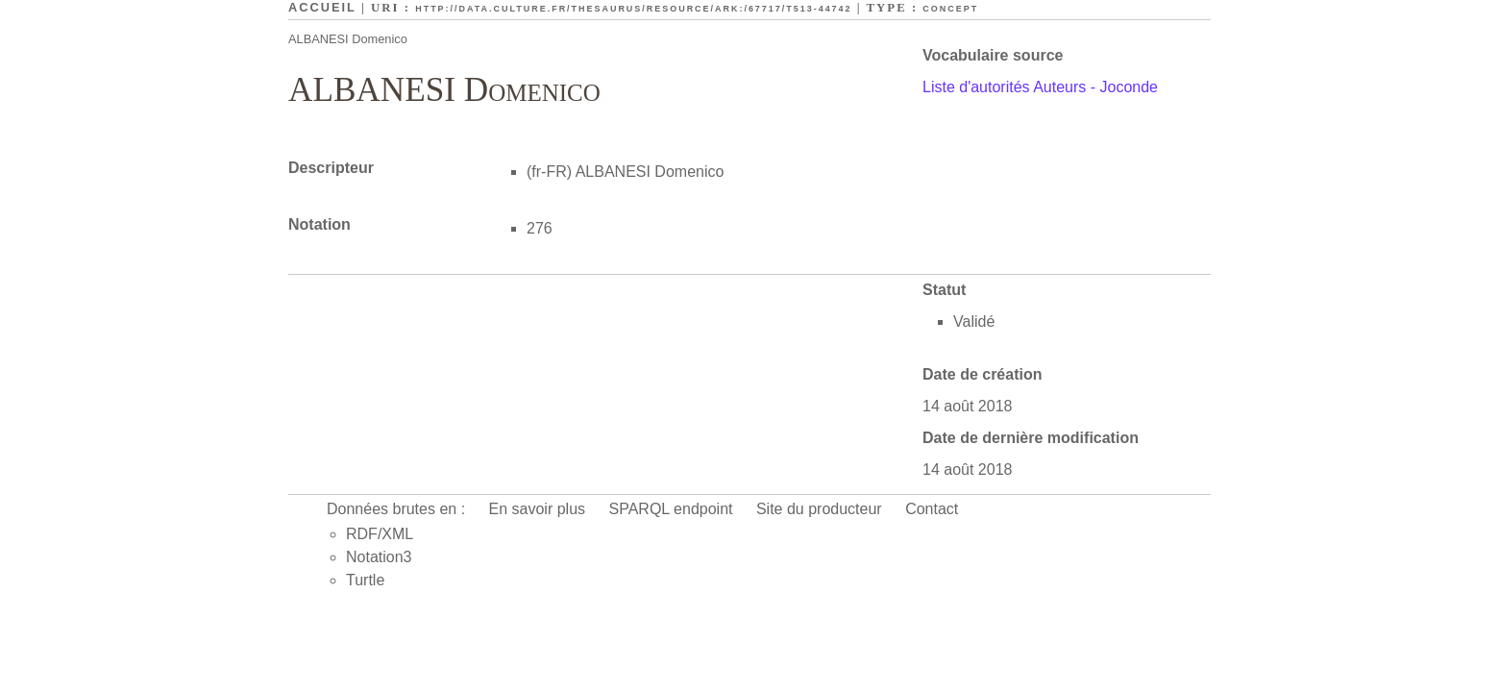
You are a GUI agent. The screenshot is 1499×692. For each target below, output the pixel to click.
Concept (950, 8)
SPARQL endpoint (671, 509)
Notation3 (379, 557)
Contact (931, 509)
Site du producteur (819, 509)
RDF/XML (379, 534)
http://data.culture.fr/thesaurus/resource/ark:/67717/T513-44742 (633, 8)
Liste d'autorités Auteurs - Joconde (1040, 87)
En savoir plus (537, 509)
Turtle (365, 580)
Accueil (322, 7)
